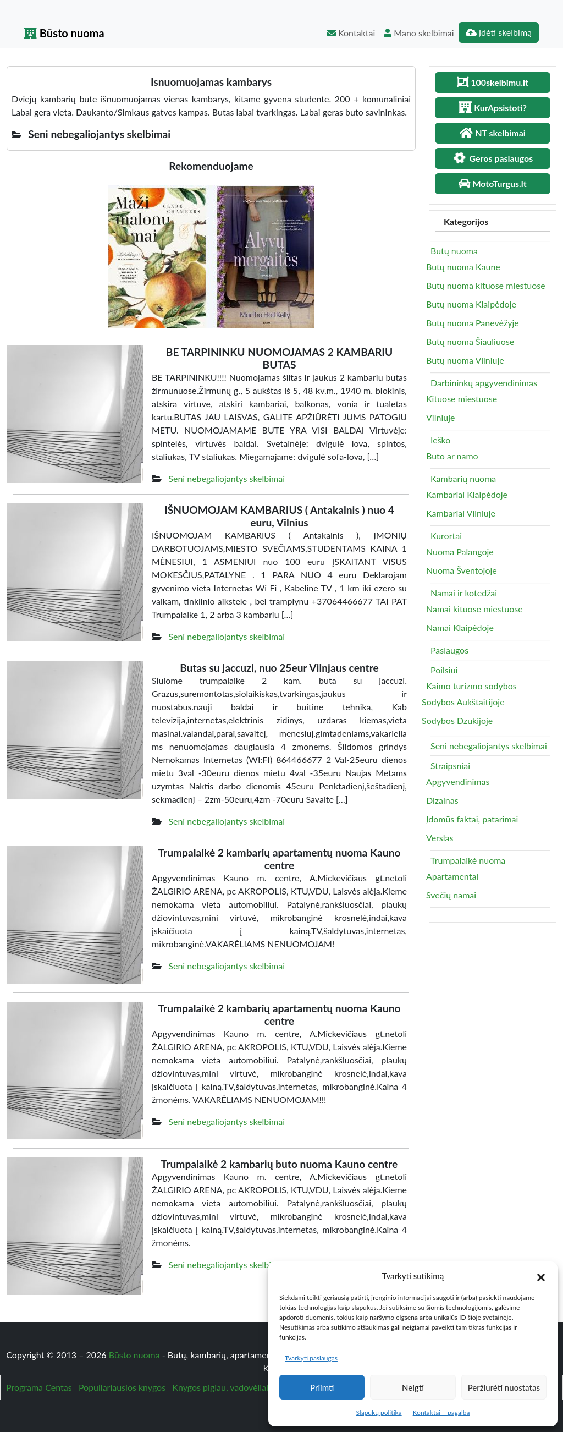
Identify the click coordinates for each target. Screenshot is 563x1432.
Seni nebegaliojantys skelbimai (226, 478)
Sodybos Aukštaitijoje (463, 701)
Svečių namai (451, 895)
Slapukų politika (378, 1412)
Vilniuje (440, 417)
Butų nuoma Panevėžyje (472, 322)
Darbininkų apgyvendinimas (483, 382)
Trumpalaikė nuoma (467, 860)
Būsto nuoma (64, 33)
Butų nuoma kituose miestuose (485, 285)
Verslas (439, 837)
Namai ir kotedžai (463, 593)
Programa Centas (39, 1387)
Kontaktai (351, 33)
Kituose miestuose (461, 398)
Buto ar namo (452, 456)
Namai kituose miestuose (474, 608)
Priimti (322, 1387)
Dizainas (442, 800)
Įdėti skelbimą (499, 32)
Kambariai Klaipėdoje (466, 494)
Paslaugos (449, 650)
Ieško (440, 440)
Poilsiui (443, 670)
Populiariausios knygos (122, 1387)
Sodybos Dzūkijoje (457, 720)
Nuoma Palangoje (460, 551)
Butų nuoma (454, 250)
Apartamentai (452, 876)
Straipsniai (450, 765)
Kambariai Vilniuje (460, 513)
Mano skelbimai (419, 33)
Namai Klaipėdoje (460, 627)
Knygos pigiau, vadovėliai (220, 1387)
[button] (541, 1275)
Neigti (413, 1387)
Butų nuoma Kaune (463, 266)
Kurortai (446, 535)
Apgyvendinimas (457, 781)
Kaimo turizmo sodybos (471, 686)
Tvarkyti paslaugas (311, 1358)
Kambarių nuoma (463, 478)
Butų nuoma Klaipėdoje (471, 304)
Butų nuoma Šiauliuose (470, 341)
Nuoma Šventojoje (461, 570)
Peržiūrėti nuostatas (504, 1387)
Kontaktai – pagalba (441, 1412)
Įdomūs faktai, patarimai (472, 819)
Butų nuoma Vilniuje (465, 360)
